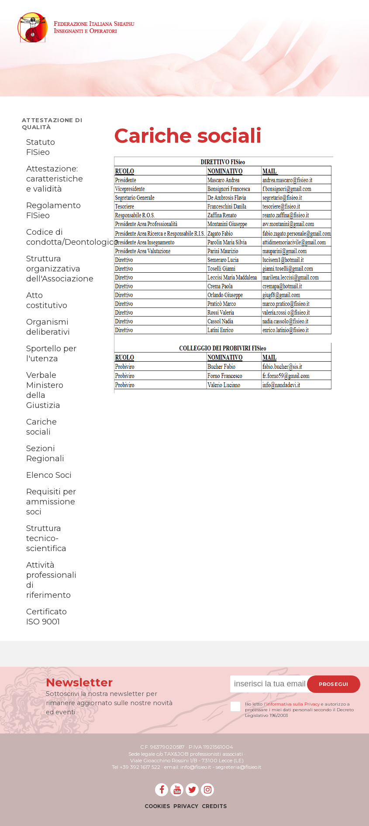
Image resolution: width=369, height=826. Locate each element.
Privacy (185, 806)
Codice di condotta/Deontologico (72, 237)
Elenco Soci (49, 475)
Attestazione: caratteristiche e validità (54, 179)
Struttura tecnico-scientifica (46, 538)
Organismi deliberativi (48, 327)
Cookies (157, 806)
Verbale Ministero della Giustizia (44, 390)
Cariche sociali (41, 427)
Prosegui (333, 684)
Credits (214, 806)
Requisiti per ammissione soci (51, 502)
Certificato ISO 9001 (46, 617)
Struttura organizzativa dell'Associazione (59, 269)
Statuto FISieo (40, 147)
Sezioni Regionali (45, 453)
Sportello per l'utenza (51, 353)
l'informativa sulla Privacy (292, 704)
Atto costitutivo (46, 300)
